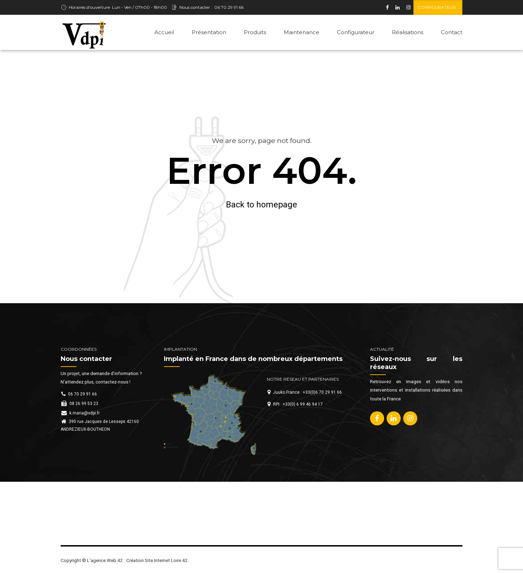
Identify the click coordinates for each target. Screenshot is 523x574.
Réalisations (407, 32)
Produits (255, 32)
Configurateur (355, 32)
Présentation (209, 32)
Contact (451, 32)
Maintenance (301, 32)
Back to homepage (261, 205)
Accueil (164, 32)
